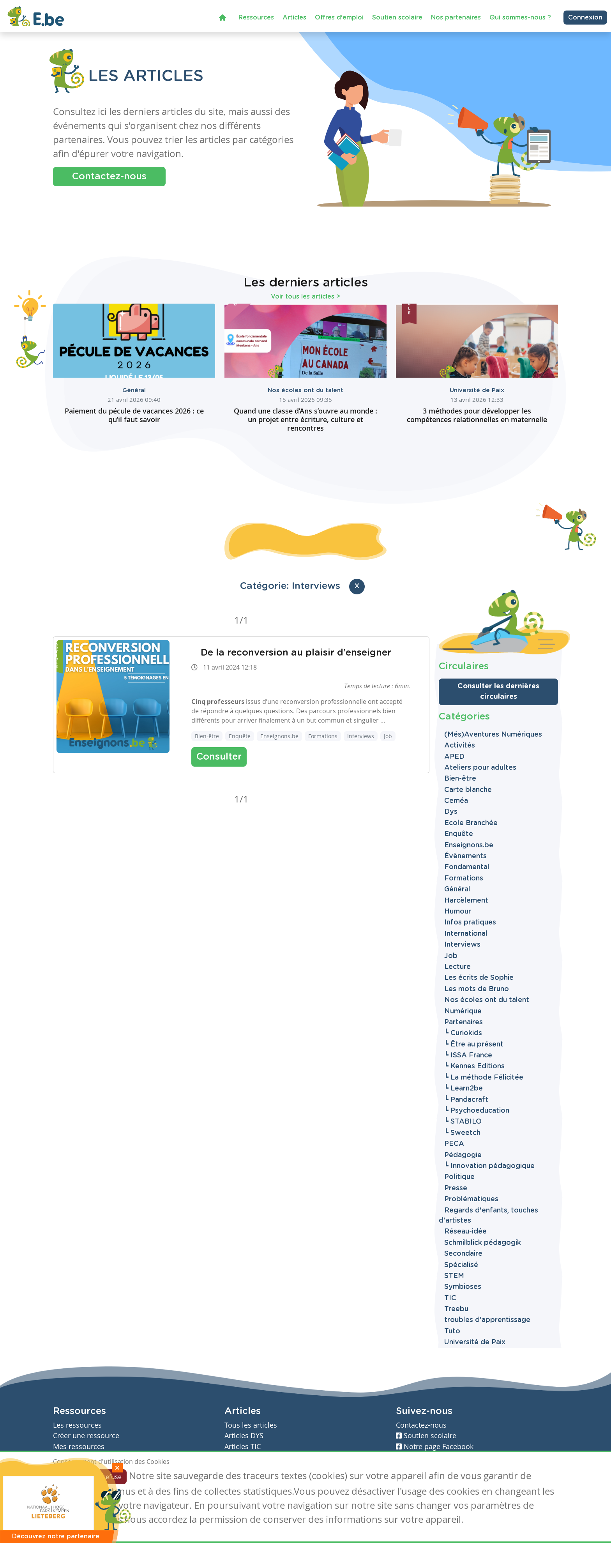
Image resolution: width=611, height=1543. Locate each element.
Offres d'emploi (339, 17)
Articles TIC (242, 1446)
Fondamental (466, 867)
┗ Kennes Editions (474, 1066)
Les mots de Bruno (476, 989)
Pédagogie (463, 1155)
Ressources (256, 17)
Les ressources (77, 1425)
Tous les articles (250, 1425)
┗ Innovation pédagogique (489, 1166)
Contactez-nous (109, 176)
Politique (459, 1177)
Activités (459, 745)
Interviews (360, 736)
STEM (454, 1276)
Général (134, 390)
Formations (322, 736)
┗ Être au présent (473, 1044)
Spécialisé (461, 1265)
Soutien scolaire (397, 17)
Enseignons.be (279, 736)
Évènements (465, 856)
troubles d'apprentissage (487, 1320)
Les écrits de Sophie (479, 977)
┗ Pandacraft (466, 1099)
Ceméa (456, 800)
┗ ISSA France (468, 1055)
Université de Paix (477, 390)
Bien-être (207, 736)
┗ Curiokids (463, 1033)
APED (454, 756)
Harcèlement (466, 900)
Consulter (219, 757)
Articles (294, 17)
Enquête (240, 736)
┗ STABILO (463, 1121)
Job (388, 736)
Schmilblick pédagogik (482, 1242)
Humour (457, 911)
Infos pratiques (470, 922)
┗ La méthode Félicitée (483, 1077)
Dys (450, 811)
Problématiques (471, 1199)
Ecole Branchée (471, 823)
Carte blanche (468, 790)
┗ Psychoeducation (476, 1110)
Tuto (452, 1331)
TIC (450, 1298)
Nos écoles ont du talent (305, 390)
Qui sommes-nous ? (520, 17)
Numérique (463, 1011)
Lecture (457, 966)
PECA (454, 1143)
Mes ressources (78, 1446)
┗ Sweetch (462, 1132)
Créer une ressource (86, 1435)
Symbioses (462, 1286)
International (465, 933)
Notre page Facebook (434, 1446)
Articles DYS (243, 1435)
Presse (455, 1188)
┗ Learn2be (463, 1088)
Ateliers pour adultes (480, 767)
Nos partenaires (456, 17)
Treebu (456, 1309)
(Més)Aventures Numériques (493, 734)
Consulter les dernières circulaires (498, 691)
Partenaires (463, 1022)
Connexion (585, 17)
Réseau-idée (465, 1231)
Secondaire (463, 1253)
